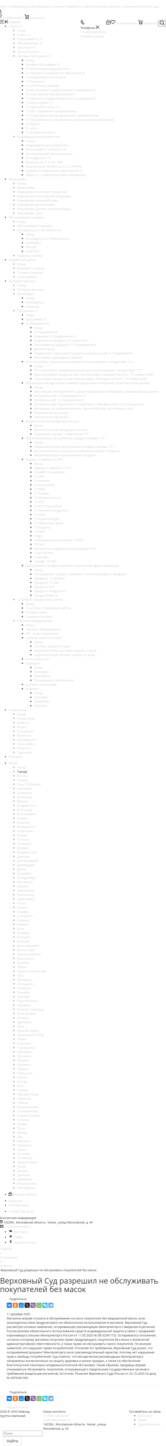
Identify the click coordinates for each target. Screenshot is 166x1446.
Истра (21, 903)
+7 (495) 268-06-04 (56, 1416)
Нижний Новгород (30, 1009)
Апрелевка (24, 788)
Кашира (22, 912)
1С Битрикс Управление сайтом (48, 608)
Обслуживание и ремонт (35, 226)
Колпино (23, 937)
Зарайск (23, 886)
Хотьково (23, 1154)
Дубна (21, 869)
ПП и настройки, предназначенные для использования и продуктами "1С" (88, 370)
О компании (26, 718)
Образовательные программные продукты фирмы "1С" (74, 447)
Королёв (23, 941)
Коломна (23, 933)
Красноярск (25, 958)
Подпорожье (26, 1048)
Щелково (23, 1175)
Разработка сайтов (30, 268)
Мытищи (23, 997)
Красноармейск (28, 946)
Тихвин (22, 1124)
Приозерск (24, 1052)
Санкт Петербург (29, 784)
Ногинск (23, 1018)
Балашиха (24, 793)
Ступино (23, 1120)
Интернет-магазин (30, 290)
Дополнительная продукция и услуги (61, 430)
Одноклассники (22, 1242)
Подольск (24, 1043)
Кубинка (23, 963)
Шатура (22, 1171)
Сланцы (22, 1103)
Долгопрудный (27, 861)
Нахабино (24, 1005)
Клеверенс (41, 672)
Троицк (22, 1132)
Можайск (23, 992)
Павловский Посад (30, 1035)
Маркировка (26, 188)
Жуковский (25, 882)
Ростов (22, 1082)
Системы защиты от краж (52, 646)
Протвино (24, 1056)
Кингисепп (24, 916)
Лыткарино (25, 984)
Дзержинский (27, 852)
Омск (20, 1026)
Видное (22, 801)
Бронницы (24, 797)
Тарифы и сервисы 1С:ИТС (53, 468)
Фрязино (23, 1141)
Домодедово (26, 865)
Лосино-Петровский (31, 971)
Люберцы (24, 988)
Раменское (24, 1073)
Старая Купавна (28, 1115)
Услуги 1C (24, 35)
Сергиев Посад (27, 1094)
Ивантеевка (25, 899)
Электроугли (26, 1188)
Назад (21, 30)
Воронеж (23, 822)
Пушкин (23, 1060)
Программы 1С (36, 319)
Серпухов (24, 1098)
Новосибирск (26, 1014)
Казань (22, 907)
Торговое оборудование (43, 629)
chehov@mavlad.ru (17, 1227)
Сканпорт (41, 697)
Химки (21, 1149)
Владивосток (26, 805)
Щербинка (24, 1179)
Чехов (21, 1166)
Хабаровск (24, 1145)
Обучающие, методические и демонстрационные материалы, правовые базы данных (96, 391)
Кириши (23, 920)
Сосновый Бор (27, 1111)
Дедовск (23, 848)
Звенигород (25, 890)
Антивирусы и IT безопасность (47, 239)
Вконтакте (18, 1232)
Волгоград (24, 810)
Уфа (19, 1137)
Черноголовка (27, 1162)
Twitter (15, 1237)
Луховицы (24, 980)
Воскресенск (26, 827)
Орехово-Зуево (28, 1031)
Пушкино (23, 1065)
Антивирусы (34, 302)
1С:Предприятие (46, 332)
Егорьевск (24, 873)
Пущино (23, 1069)
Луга (20, 975)
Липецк (22, 780)
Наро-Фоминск (27, 1001)
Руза (20, 1086)
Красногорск (26, 950)
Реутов (22, 1077)
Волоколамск (26, 814)
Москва (22, 776)
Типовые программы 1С (42, 64)
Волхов (22, 818)
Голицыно (24, 844)
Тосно (21, 1128)
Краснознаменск (29, 954)
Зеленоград (25, 895)
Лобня (21, 967)
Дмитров (23, 856)
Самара (22, 1090)
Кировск (23, 924)
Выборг (22, 835)
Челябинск (24, 1158)
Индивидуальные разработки (46, 145)
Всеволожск (25, 831)
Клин (20, 929)
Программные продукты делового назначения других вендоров (80, 574)
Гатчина (23, 839)
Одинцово (24, 1022)
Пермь (22, 1039)
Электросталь (27, 1183)
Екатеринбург (27, 878)
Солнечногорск (28, 1107)
